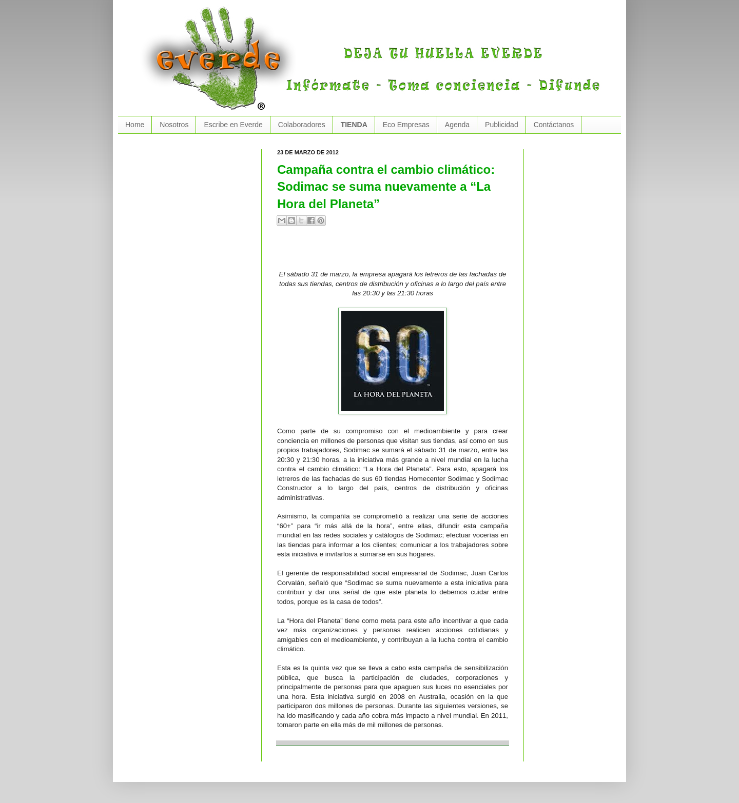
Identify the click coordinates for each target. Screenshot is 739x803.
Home (134, 125)
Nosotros (174, 125)
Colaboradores (301, 125)
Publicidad (501, 125)
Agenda (457, 125)
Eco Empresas (406, 125)
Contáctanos (554, 125)
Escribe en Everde (233, 125)
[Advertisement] (397, 251)
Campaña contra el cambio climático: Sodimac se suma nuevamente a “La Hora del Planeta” (386, 187)
